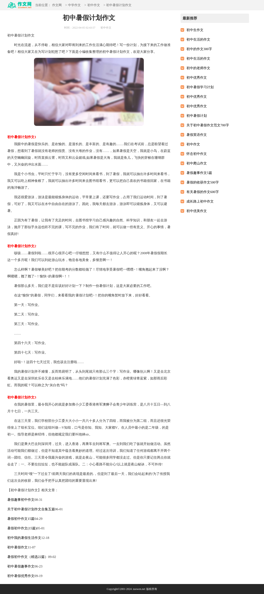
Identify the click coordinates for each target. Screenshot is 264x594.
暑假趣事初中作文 (20, 499)
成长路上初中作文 (200, 201)
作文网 (57, 5)
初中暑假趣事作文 (20, 566)
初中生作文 (194, 30)
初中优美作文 (196, 211)
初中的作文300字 (199, 49)
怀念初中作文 (196, 154)
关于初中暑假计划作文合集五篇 (31, 509)
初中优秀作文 (196, 77)
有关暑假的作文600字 (202, 192)
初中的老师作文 (198, 68)
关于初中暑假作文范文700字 (207, 125)
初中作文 (93, 5)
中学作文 (74, 5)
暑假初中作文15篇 (20, 519)
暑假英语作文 (196, 135)
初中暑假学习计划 (200, 87)
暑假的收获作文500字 (202, 182)
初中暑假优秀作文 (20, 576)
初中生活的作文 (198, 39)
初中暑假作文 (17, 547)
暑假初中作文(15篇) (22, 528)
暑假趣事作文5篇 (199, 173)
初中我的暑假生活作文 (24, 538)
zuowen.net (139, 589)
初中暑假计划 (196, 115)
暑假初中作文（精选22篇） (27, 557)
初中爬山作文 (196, 163)
